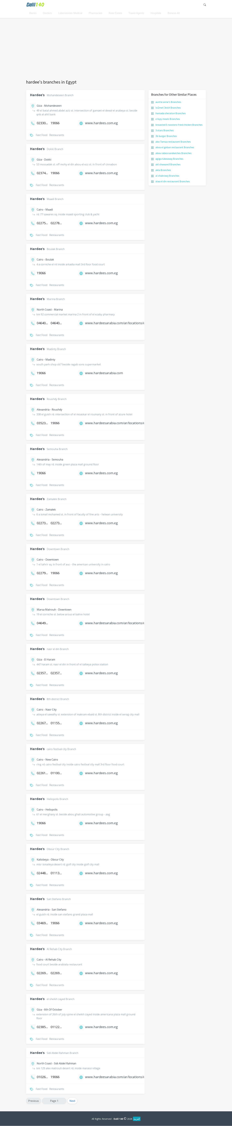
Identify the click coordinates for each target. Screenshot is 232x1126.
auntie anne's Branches (168, 102)
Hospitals (156, 13)
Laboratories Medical (70, 13)
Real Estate (115, 13)
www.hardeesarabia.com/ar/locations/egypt (118, 323)
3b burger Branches (166, 136)
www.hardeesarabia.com (104, 373)
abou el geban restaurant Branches (174, 147)
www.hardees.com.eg (101, 123)
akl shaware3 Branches (168, 164)
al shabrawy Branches (167, 175)
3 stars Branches (164, 130)
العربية (137, 1119)
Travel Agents (136, 13)
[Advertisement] (116, 50)
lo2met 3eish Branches (168, 107)
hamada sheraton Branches (170, 113)
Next (72, 1101)
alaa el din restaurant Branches (172, 181)
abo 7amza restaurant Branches (173, 141)
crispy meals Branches (167, 119)
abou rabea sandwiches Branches (173, 153)
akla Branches (163, 170)
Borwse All (174, 13)
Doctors (47, 13)
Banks (32, 13)
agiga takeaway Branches (169, 158)
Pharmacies (95, 13)
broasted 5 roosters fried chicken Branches (179, 124)
